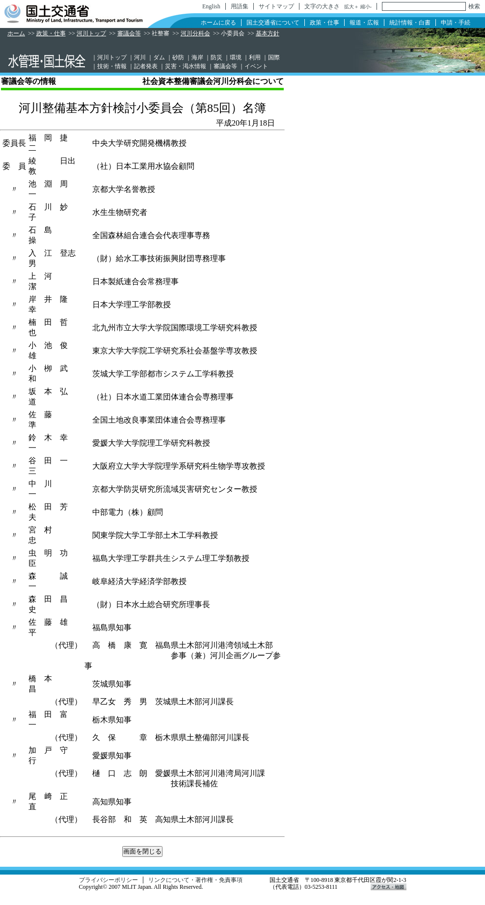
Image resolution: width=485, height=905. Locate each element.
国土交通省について (272, 22)
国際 (274, 57)
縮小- (366, 6)
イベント (256, 66)
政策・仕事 (324, 22)
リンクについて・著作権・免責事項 (195, 880)
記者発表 (146, 66)
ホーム (16, 33)
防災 (216, 57)
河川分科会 (195, 33)
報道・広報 (364, 22)
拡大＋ (351, 6)
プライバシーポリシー (108, 880)
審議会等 (129, 33)
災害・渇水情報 (185, 66)
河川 (140, 57)
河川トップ (91, 33)
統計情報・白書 (410, 22)
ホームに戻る (218, 22)
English (211, 6)
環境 (236, 57)
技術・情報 (112, 66)
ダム (159, 57)
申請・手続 (455, 22)
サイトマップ (276, 6)
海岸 (197, 57)
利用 (255, 57)
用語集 (239, 6)
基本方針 (267, 33)
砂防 (178, 57)
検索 (474, 6)
